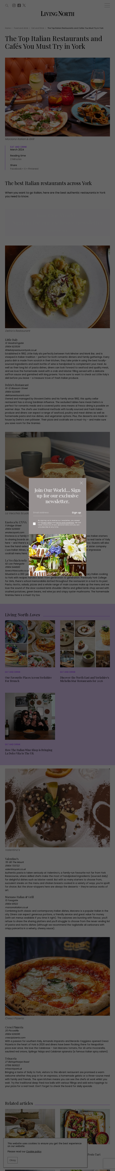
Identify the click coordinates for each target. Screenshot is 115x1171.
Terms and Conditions (65, 522)
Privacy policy (46, 522)
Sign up (76, 512)
